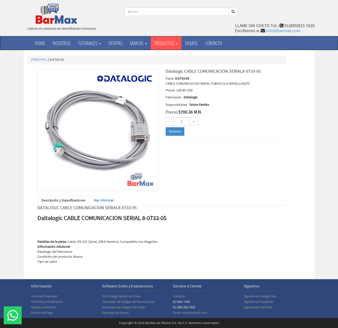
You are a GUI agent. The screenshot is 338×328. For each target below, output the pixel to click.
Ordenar (175, 131)
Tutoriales (89, 43)
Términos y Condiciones (47, 302)
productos (166, 43)
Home (40, 43)
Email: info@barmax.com (190, 313)
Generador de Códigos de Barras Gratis (128, 302)
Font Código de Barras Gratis (121, 296)
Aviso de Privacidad (44, 296)
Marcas (138, 43)
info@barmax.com (283, 31)
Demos (191, 43)
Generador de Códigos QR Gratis (123, 307)
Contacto (213, 43)
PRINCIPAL (39, 60)
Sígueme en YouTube (258, 307)
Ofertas (115, 43)
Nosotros (62, 43)
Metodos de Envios (43, 307)
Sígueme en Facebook (258, 302)
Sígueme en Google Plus (260, 296)
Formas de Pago (42, 313)
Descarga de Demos (115, 313)
